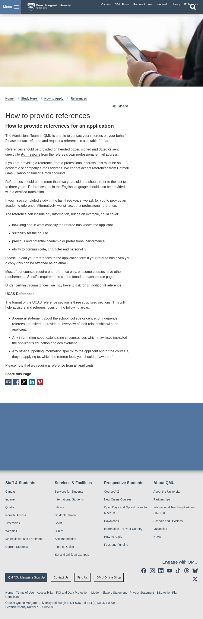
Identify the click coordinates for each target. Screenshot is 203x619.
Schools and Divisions (168, 520)
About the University (166, 491)
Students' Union (65, 514)
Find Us (82, 577)
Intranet (10, 499)
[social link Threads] (186, 570)
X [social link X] (23, 382)
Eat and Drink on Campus (72, 554)
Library (59, 507)
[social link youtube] (169, 570)
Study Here (29, 98)
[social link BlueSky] (195, 570)
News (157, 536)
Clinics (59, 530)
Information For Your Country (123, 528)
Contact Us (61, 577)
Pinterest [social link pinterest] (38, 382)
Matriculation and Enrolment (23, 538)
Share (123, 106)
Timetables (12, 522)
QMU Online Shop (109, 577)
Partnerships (161, 499)
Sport (58, 522)
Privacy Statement (142, 592)
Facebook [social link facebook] (16, 382)
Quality (10, 507)
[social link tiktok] (178, 570)
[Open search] (193, 12)
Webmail (11, 530)
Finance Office (64, 546)
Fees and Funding (116, 544)
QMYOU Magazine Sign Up (26, 577)
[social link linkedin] (161, 570)
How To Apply (113, 536)
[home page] (58, 8)
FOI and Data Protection (72, 592)
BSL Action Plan (167, 592)
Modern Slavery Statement (109, 592)
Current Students (16, 546)
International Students (69, 499)
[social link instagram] (152, 570)
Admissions (30, 154)
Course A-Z (111, 491)
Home (10, 98)
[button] (10, 9)
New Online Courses (117, 499)
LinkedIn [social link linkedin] (31, 382)
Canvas (10, 491)
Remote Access (15, 514)
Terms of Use (25, 592)
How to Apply (54, 98)
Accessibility (45, 592)
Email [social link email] (8, 382)
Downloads (111, 520)
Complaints (12, 596)
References (79, 98)
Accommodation (65, 538)
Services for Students (69, 491)
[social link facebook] (143, 570)
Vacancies (160, 528)
